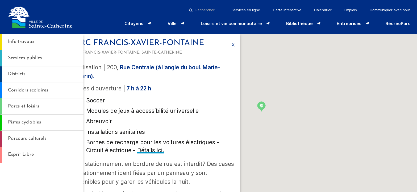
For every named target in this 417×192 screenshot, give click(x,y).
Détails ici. (150, 183)
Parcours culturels (27, 138)
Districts (16, 74)
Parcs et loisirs (23, 106)
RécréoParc (398, 23)
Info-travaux (21, 41)
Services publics (25, 58)
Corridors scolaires (28, 90)
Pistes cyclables (24, 122)
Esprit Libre (21, 154)
